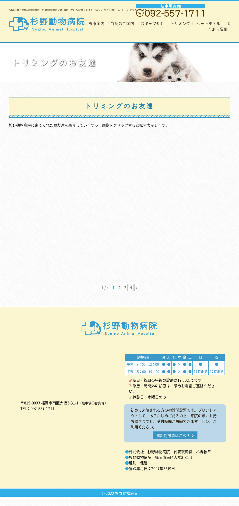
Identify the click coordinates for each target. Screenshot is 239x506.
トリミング (180, 23)
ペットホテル (208, 23)
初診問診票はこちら (175, 435)
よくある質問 (219, 26)
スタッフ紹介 (152, 23)
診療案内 (96, 23)
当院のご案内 (122, 23)
